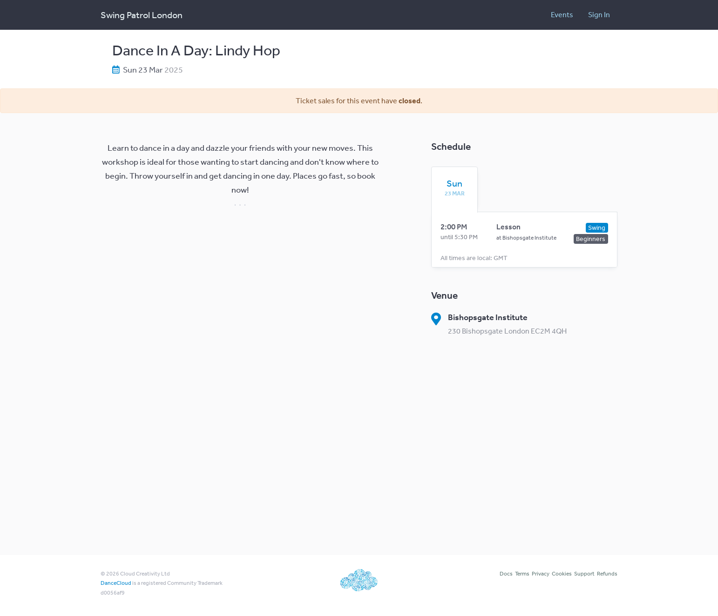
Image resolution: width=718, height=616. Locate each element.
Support (584, 573)
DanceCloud (116, 583)
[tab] (454, 187)
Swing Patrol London (142, 14)
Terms (522, 573)
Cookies (562, 573)
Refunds (607, 573)
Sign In (599, 14)
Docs (506, 573)
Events (562, 14)
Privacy (540, 573)
